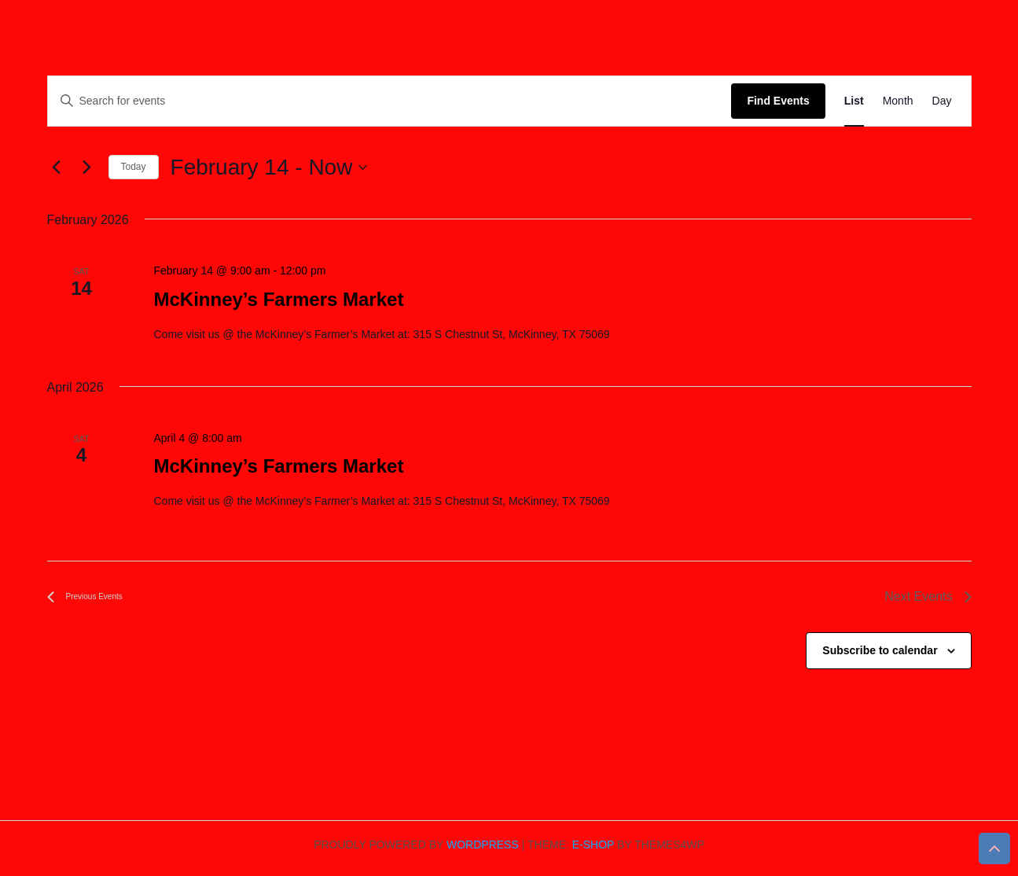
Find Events (778, 100)
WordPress (483, 844)
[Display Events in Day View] (942, 101)
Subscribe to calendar (879, 650)
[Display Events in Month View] (898, 101)
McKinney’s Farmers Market (278, 299)
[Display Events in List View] (854, 101)
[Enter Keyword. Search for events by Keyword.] (390, 101)
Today (133, 166)
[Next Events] (87, 167)
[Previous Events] (56, 167)
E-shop (593, 844)
